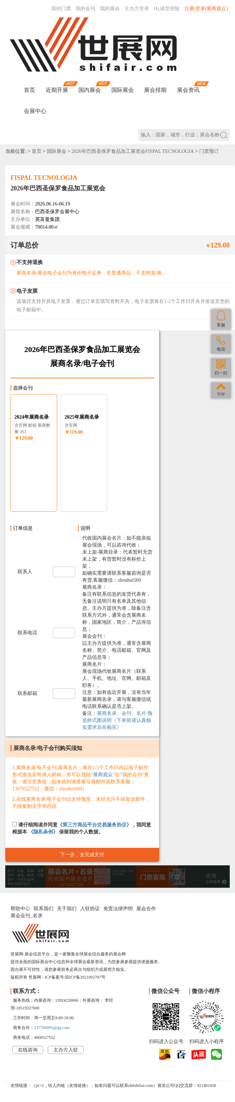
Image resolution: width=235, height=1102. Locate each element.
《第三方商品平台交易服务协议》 (94, 824)
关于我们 (67, 908)
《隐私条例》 (43, 831)
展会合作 (146, 908)
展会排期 (155, 90)
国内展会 (89, 90)
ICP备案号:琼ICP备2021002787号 (75, 977)
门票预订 (209, 151)
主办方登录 (136, 8)
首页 (29, 90)
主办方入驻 (65, 1050)
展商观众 (103, 774)
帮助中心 (20, 908)
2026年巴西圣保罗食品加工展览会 (58, 188)
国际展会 (122, 90)
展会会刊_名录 (27, 915)
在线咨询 (28, 1050)
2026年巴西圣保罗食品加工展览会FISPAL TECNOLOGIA (133, 151)
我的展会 (110, 8)
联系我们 (43, 908)
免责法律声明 (118, 908)
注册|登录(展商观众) (206, 8)
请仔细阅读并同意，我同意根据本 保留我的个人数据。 (81, 828)
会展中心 (35, 111)
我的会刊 (85, 8)
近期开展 (57, 90)
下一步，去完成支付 (82, 854)
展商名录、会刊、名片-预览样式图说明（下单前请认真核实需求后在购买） (117, 720)
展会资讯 (188, 90)
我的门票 (61, 8)
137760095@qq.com (52, 1027)
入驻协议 (90, 908)
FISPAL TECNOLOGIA (44, 177)
